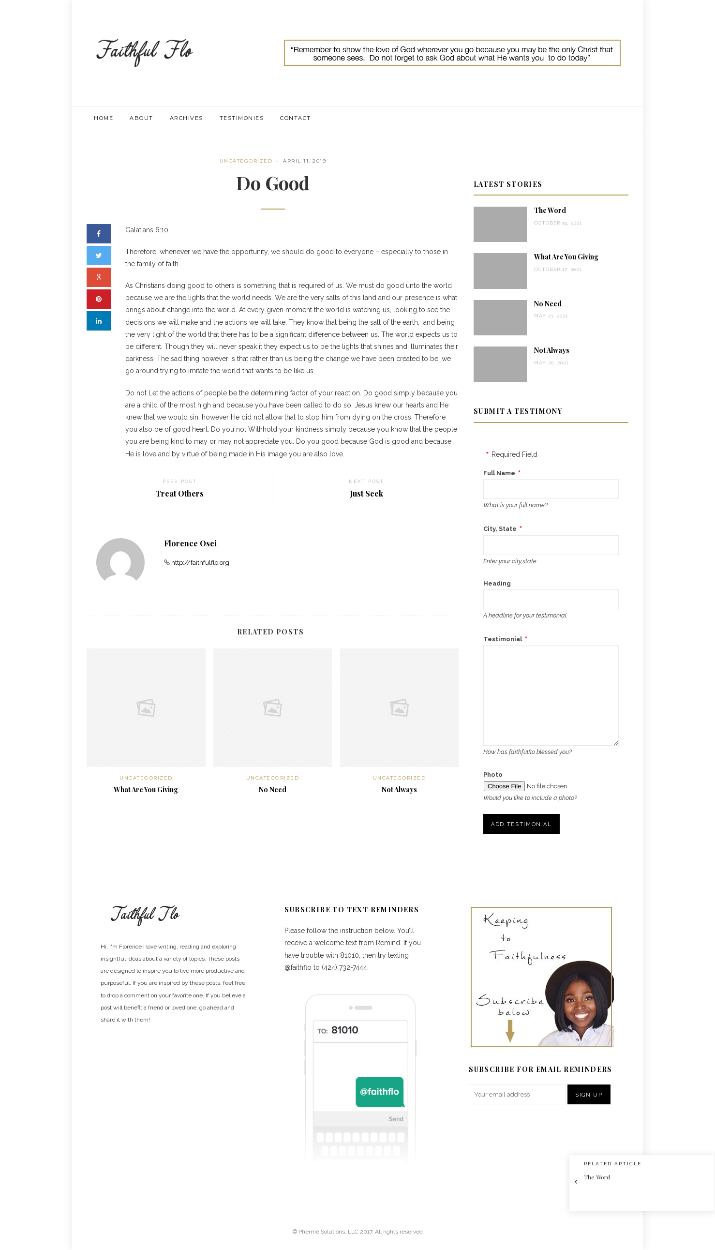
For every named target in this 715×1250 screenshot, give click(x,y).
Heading (497, 583)
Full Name (499, 473)
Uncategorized (246, 161)
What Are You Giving (146, 789)
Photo (493, 774)
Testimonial (502, 639)
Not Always (399, 789)
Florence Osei (190, 543)
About (141, 118)
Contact (295, 118)
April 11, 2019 (304, 161)
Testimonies (242, 118)
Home (103, 118)
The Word (550, 210)
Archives (186, 118)
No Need (272, 789)
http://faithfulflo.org (200, 562)
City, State (500, 528)
